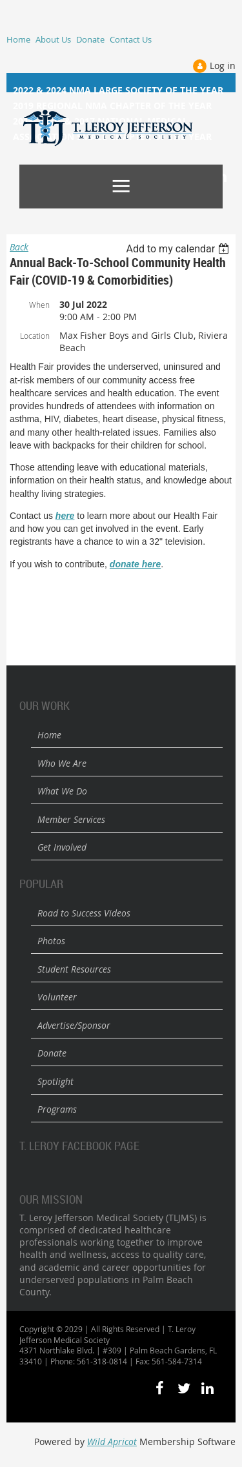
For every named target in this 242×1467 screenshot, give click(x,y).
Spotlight (55, 1081)
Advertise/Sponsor (73, 1025)
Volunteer (57, 997)
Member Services (71, 819)
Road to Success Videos (83, 913)
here (65, 516)
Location (35, 335)
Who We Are (61, 763)
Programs (57, 1109)
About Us (53, 39)
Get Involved (61, 847)
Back (19, 247)
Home (18, 39)
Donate (90, 39)
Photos (51, 941)
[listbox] (179, 249)
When (39, 304)
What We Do (62, 791)
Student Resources (74, 969)
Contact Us (131, 39)
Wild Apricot (112, 1441)
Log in (223, 65)
